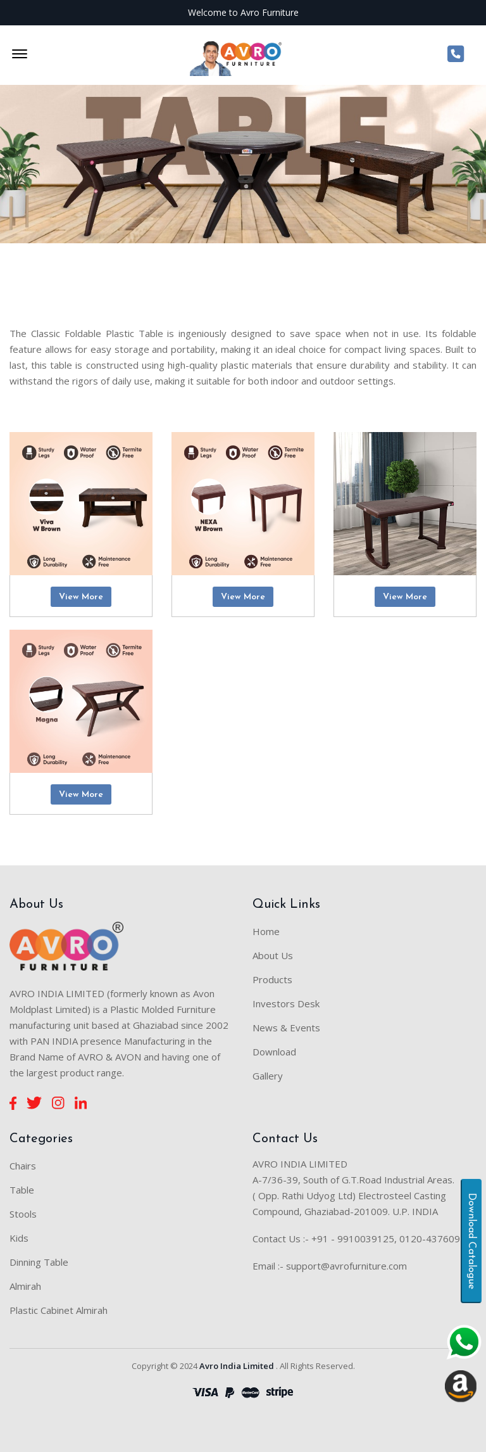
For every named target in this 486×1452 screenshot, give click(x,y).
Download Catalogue (471, 1241)
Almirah (25, 1286)
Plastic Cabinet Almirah (58, 1310)
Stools (23, 1213)
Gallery (267, 1075)
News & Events (286, 1027)
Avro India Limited (236, 1366)
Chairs (22, 1165)
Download (274, 1051)
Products (272, 979)
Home (266, 931)
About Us (272, 955)
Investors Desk (286, 1003)
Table (21, 1189)
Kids (18, 1238)
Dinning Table (38, 1262)
